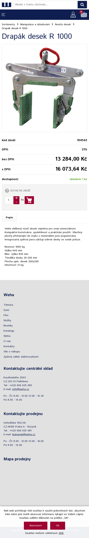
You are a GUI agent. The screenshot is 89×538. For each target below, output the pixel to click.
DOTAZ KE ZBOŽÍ (20, 190)
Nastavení (36, 525)
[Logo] (7, 4)
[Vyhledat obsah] (82, 4)
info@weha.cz (20, 389)
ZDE (61, 533)
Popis (9, 217)
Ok (57, 525)
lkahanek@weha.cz (23, 434)
